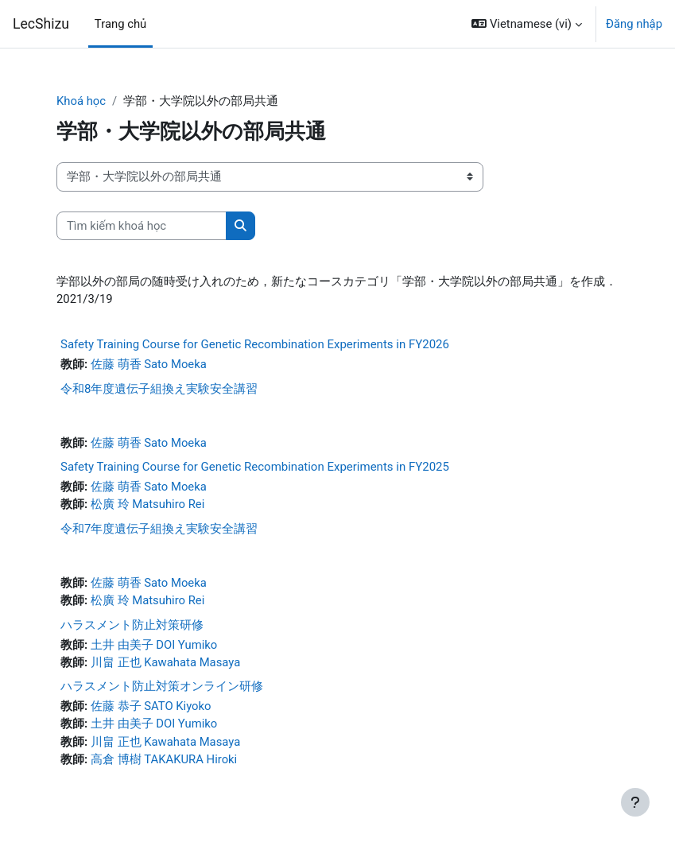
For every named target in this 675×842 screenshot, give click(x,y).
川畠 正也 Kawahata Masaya (165, 662)
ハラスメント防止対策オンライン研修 (161, 686)
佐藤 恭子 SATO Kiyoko (151, 706)
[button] (526, 24)
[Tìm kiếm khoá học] (141, 225)
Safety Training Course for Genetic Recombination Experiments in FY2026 (254, 344)
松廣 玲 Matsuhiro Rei (147, 504)
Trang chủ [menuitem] (120, 24)
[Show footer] (635, 802)
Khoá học (81, 101)
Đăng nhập (634, 24)
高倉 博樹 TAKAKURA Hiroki (164, 759)
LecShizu (41, 24)
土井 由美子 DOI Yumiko (154, 645)
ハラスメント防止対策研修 (132, 625)
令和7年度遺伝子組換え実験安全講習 (159, 529)
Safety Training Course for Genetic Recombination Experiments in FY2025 (254, 467)
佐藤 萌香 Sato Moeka (149, 364)
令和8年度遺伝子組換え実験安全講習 (159, 389)
